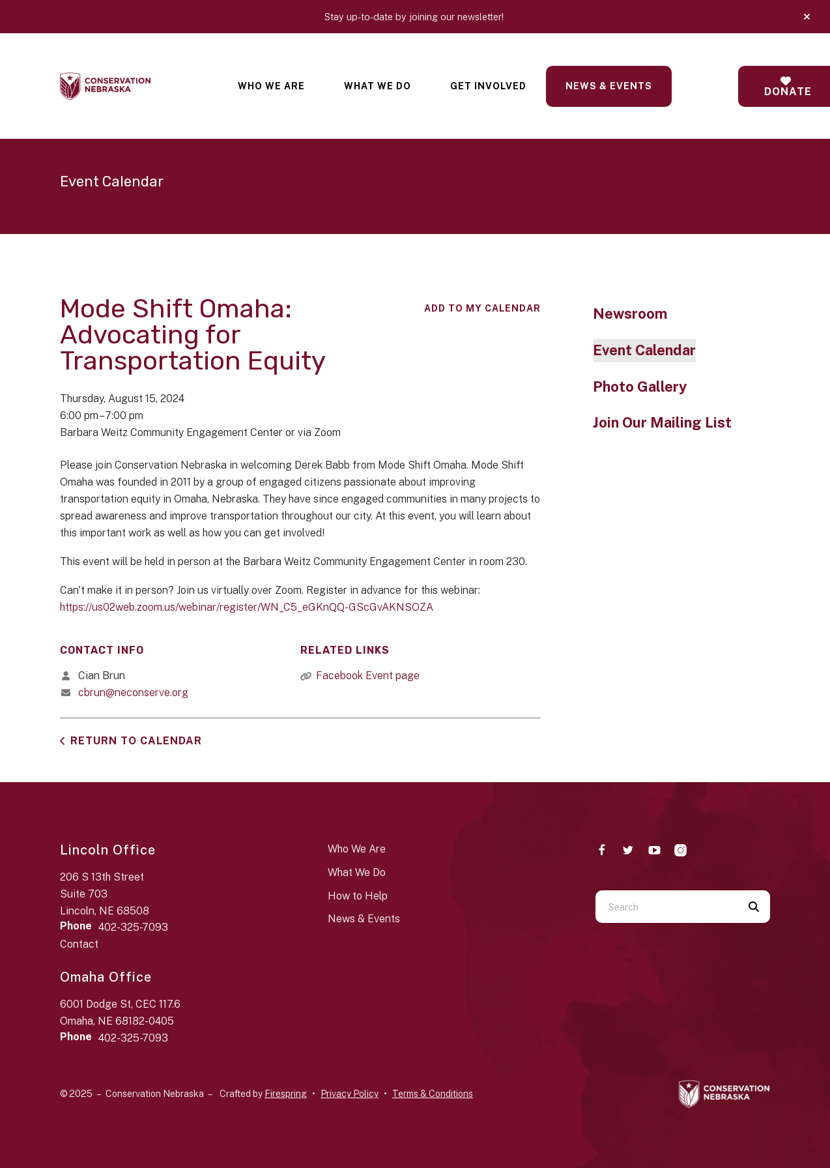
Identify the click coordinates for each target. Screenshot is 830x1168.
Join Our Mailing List (662, 422)
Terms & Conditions (432, 1093)
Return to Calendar (136, 741)
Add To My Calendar (482, 308)
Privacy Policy (350, 1093)
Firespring (286, 1093)
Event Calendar (644, 350)
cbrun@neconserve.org (133, 692)
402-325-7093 (133, 927)
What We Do (377, 86)
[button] (806, 16)
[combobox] (666, 906)
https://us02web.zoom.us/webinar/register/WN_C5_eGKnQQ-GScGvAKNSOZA (246, 607)
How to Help (358, 896)
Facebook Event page (368, 675)
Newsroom (630, 313)
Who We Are (271, 86)
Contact (79, 944)
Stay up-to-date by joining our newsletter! (415, 16)
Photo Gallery (640, 386)
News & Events (608, 86)
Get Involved (488, 86)
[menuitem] (271, 86)
